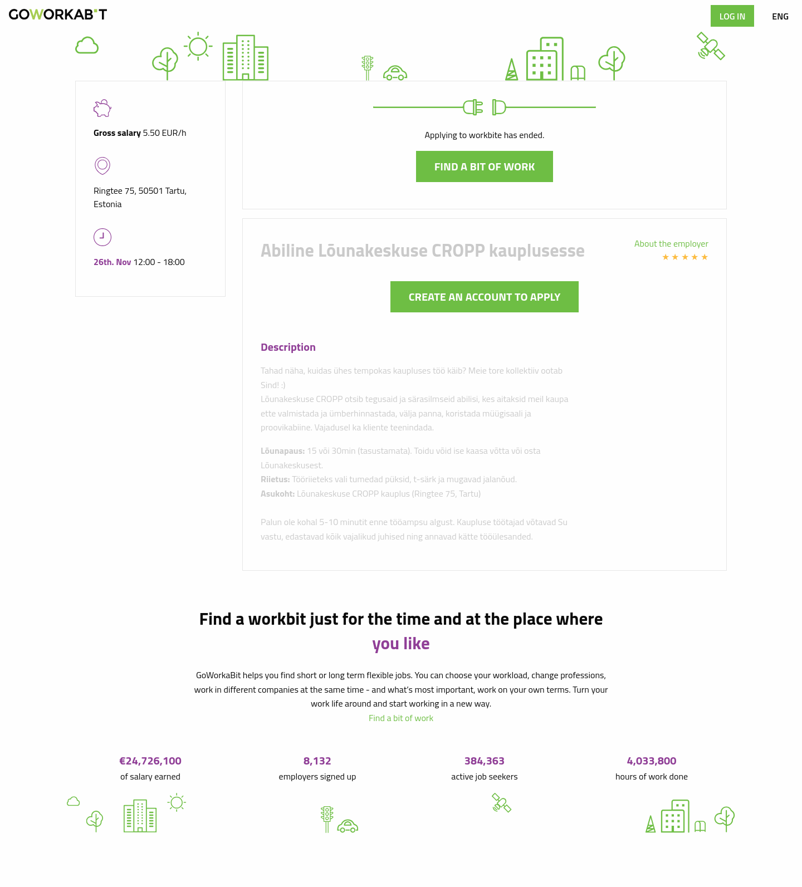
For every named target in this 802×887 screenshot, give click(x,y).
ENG (780, 16)
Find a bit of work (484, 166)
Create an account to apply (485, 296)
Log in (733, 16)
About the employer (671, 243)
